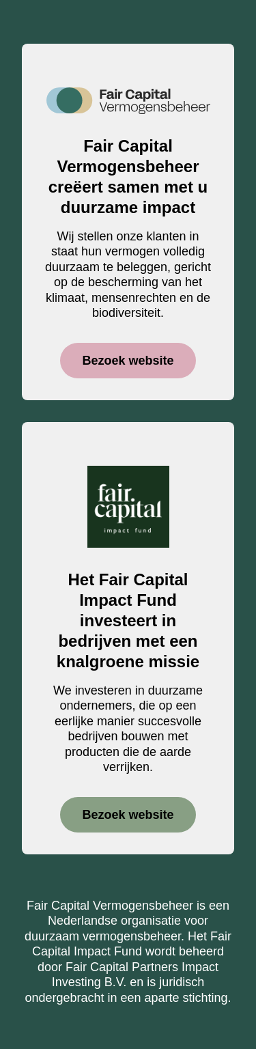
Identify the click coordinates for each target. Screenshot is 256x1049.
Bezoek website (127, 360)
